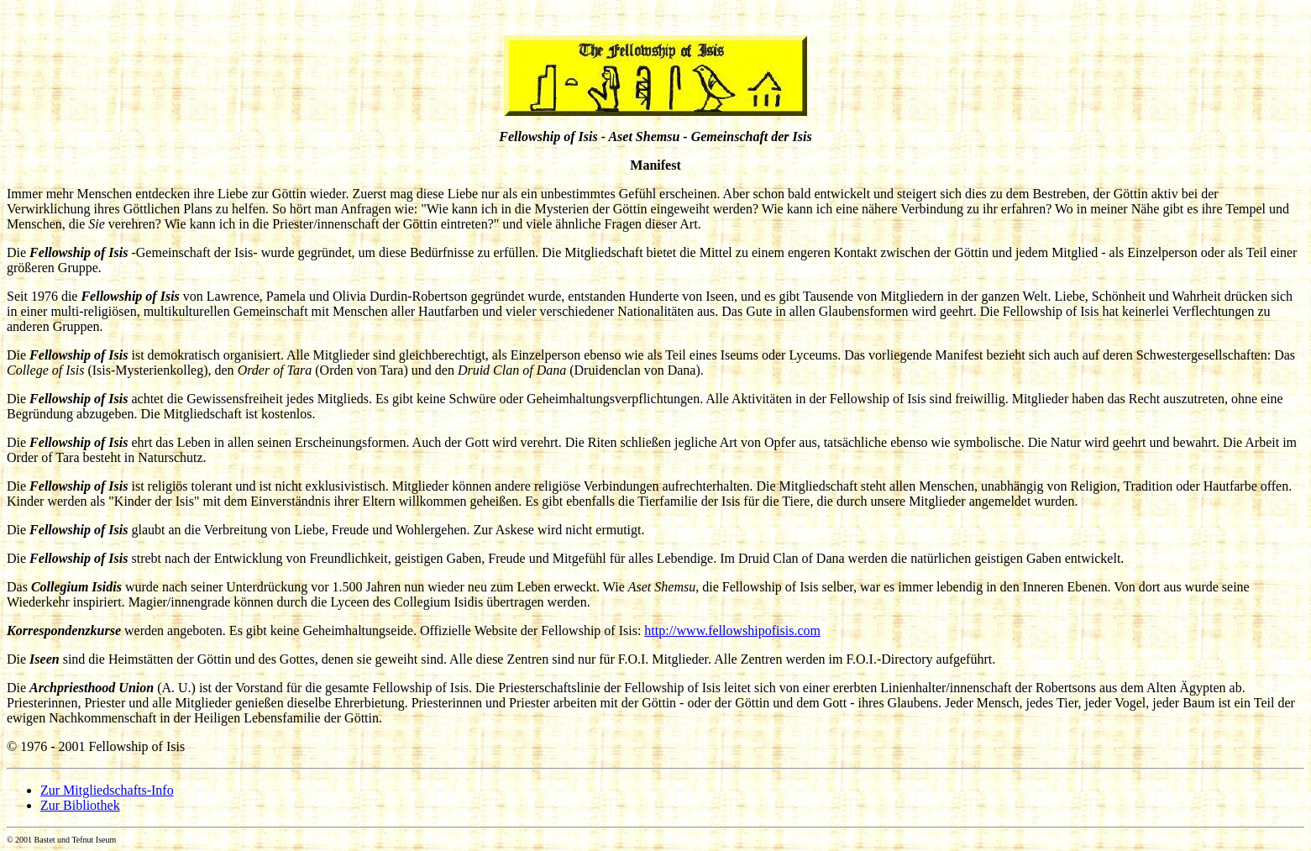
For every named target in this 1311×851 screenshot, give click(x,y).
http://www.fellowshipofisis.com (732, 630)
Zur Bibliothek (80, 805)
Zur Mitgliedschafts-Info (107, 790)
